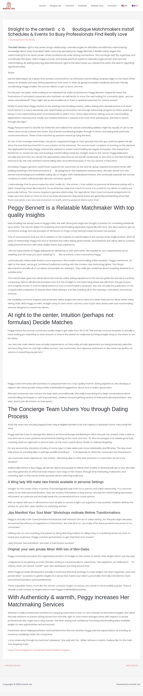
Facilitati (82, 7)
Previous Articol (12, 669)
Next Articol (132, 669)
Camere (69, 7)
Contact (112, 7)
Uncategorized (17, 43)
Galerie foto (97, 7)
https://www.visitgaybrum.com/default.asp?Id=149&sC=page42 (41, 654)
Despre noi (55, 7)
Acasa (42, 7)
